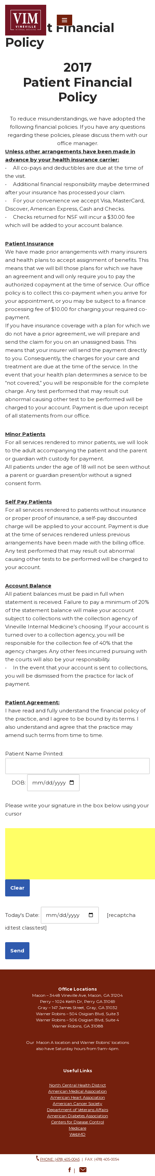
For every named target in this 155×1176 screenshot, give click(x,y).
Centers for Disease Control (77, 1121)
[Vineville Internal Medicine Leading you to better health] (25, 20)
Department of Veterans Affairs (77, 1109)
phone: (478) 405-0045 (60, 1159)
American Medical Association (77, 1091)
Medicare (77, 1128)
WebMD (77, 1134)
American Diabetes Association (77, 1115)
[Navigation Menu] (64, 20)
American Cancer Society (77, 1103)
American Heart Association (77, 1097)
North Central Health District (77, 1085)
